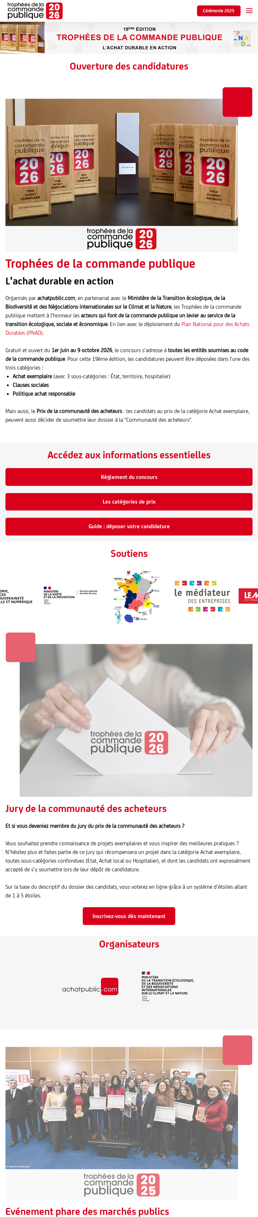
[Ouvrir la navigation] (249, 11)
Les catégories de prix (129, 502)
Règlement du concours (129, 477)
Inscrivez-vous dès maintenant (129, 916)
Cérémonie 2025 (218, 10)
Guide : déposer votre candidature (129, 526)
